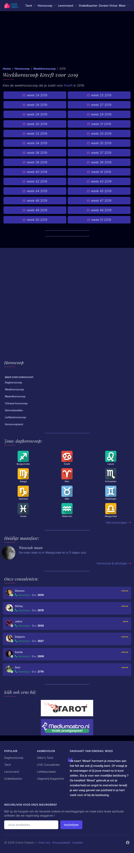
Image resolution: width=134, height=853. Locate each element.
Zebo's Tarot (45, 757)
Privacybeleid (61, 842)
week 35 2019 (99, 143)
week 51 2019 (99, 220)
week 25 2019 (99, 95)
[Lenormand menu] (67, 5)
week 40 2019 (35, 172)
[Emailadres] (31, 824)
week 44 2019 (35, 191)
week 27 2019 (99, 105)
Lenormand (11, 771)
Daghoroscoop (13, 757)
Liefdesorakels (46, 771)
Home (7, 68)
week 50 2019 (35, 220)
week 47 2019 (99, 200)
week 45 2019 (99, 191)
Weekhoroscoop (44, 68)
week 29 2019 (99, 114)
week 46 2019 (35, 200)
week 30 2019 (35, 124)
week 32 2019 (35, 133)
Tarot (7, 764)
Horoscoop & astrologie (114, 563)
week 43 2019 (99, 181)
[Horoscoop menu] (47, 5)
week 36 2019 (35, 153)
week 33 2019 (99, 133)
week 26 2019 (35, 105)
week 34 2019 (35, 143)
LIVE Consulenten (48, 764)
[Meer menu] (124, 5)
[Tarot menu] (30, 5)
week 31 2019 (99, 124)
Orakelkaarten (88, 5)
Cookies (77, 842)
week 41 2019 (99, 172)
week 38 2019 (35, 162)
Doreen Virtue (108, 5)
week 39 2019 (99, 162)
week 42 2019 (35, 181)
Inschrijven (71, 825)
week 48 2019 (35, 210)
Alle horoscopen (118, 522)
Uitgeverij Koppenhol (50, 778)
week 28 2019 (35, 114)
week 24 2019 (35, 95)
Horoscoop (21, 68)
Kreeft (68, 85)
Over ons (44, 842)
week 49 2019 (99, 210)
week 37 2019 (99, 153)
